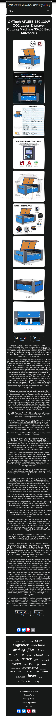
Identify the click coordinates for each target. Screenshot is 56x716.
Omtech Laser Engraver (29, 691)
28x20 (47, 655)
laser (32, 675)
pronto (29, 655)
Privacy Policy (28, 699)
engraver (21, 645)
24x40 (29, 671)
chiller (41, 650)
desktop (45, 672)
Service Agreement (29, 703)
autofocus (20, 676)
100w (36, 659)
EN (27, 706)
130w (37, 671)
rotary (36, 681)
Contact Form (29, 695)
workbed (45, 660)
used (40, 677)
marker (16, 664)
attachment (43, 669)
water (38, 640)
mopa (17, 641)
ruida (31, 641)
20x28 (11, 660)
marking (19, 650)
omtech (24, 680)
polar (24, 641)
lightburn (21, 672)
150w (25, 665)
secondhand (30, 668)
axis (44, 664)
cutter (26, 659)
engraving (16, 654)
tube (17, 660)
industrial (38, 655)
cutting (34, 664)
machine (38, 645)
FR (31, 706)
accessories (15, 669)
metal (12, 671)
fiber (30, 650)
